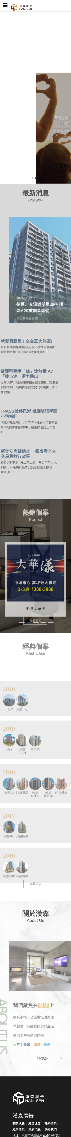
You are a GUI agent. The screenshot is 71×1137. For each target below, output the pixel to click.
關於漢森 (18, 1123)
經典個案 (18, 1129)
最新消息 (34, 1129)
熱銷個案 (50, 1123)
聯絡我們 (50, 1129)
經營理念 (34, 1123)
